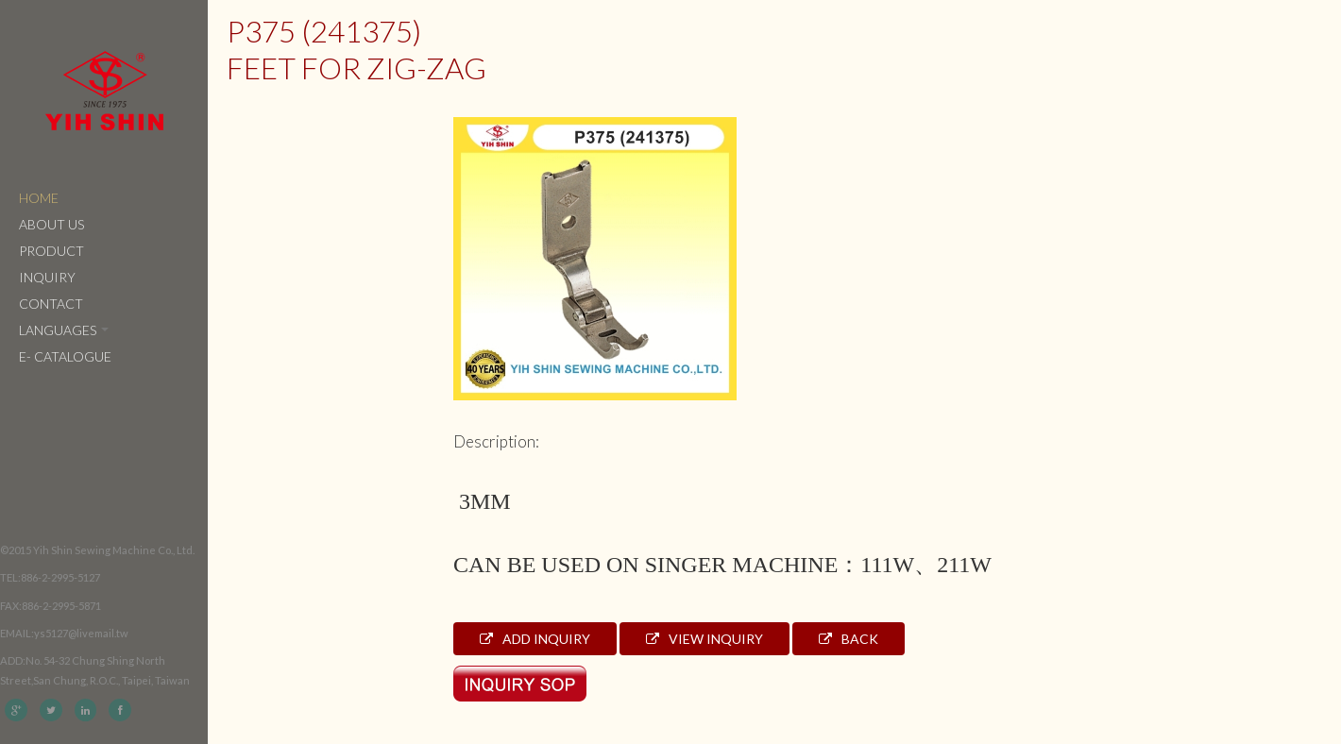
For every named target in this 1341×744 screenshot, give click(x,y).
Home (39, 198)
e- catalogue (65, 356)
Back (848, 639)
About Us (51, 224)
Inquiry (47, 277)
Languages (64, 330)
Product (51, 251)
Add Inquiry (535, 639)
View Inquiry (704, 639)
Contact (51, 304)
